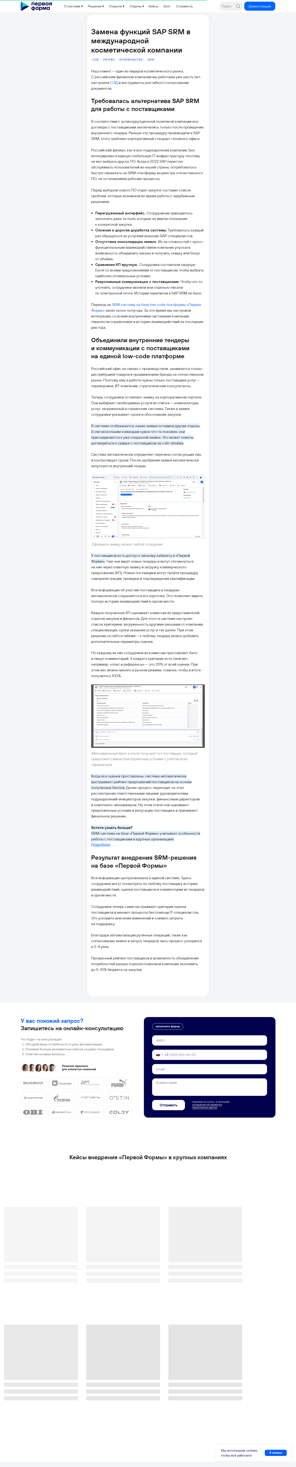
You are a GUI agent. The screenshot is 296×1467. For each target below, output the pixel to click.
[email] (209, 933)
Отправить (168, 969)
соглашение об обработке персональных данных (207, 970)
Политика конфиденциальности (108, 1460)
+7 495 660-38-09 (34, 1426)
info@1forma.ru (32, 1432)
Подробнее (73, 741)
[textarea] (209, 950)
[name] (209, 904)
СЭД (136, 63)
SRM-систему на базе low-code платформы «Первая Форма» (136, 239)
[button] (259, 6)
